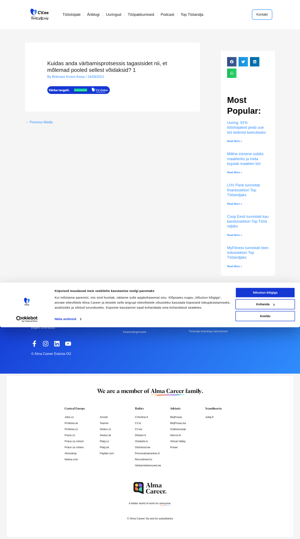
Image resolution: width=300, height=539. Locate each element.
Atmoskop (71, 453)
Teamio (104, 423)
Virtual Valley (178, 441)
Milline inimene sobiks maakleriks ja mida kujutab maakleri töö (245, 159)
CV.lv (138, 423)
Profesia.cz (71, 429)
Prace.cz (70, 435)
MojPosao (176, 417)
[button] (231, 61)
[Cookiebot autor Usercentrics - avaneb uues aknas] (27, 531)
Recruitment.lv (143, 459)
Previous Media (39, 122)
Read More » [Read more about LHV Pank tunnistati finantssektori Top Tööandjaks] (234, 203)
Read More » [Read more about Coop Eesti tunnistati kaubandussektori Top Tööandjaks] (234, 235)
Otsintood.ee (142, 447)
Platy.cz (104, 441)
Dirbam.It (140, 435)
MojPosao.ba (178, 423)
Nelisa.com (71, 459)
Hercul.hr (175, 435)
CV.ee (138, 429)
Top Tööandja (192, 14)
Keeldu (265, 528)
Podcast (167, 14)
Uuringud (113, 14)
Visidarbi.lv (141, 441)
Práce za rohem (74, 447)
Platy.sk (104, 447)
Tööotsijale (71, 14)
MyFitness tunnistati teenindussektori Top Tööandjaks (248, 253)
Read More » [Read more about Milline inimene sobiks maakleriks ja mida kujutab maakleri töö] (234, 172)
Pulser (174, 447)
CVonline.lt (141, 417)
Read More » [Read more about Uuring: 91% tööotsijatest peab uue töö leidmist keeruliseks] (234, 141)
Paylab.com (107, 453)
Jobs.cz (69, 417)
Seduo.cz (105, 429)
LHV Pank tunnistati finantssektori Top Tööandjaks (243, 190)
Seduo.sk (105, 435)
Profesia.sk (71, 423)
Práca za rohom (74, 441)
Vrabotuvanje (178, 429)
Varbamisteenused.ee (148, 465)
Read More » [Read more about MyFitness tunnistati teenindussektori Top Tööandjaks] (234, 266)
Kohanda (265, 516)
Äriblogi (93, 14)
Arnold (104, 417)
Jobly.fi (209, 417)
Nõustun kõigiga (265, 504)
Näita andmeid (65, 531)
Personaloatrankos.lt (147, 453)
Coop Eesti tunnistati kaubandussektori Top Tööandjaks (248, 221)
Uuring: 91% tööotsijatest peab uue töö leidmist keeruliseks (247, 128)
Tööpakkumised (141, 14)
